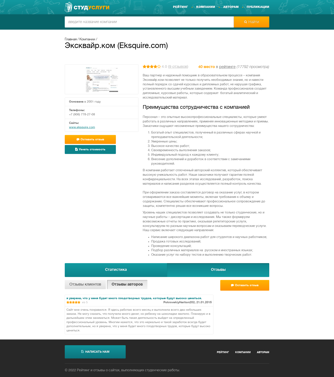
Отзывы (218, 270)
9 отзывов (178, 67)
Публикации (258, 7)
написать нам (95, 351)
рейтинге (227, 67)
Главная (71, 39)
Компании (205, 7)
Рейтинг (180, 7)
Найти (251, 22)
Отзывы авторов (127, 284)
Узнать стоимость (90, 149)
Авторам (231, 7)
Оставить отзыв (90, 139)
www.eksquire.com (82, 127)
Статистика (116, 270)
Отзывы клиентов (85, 284)
